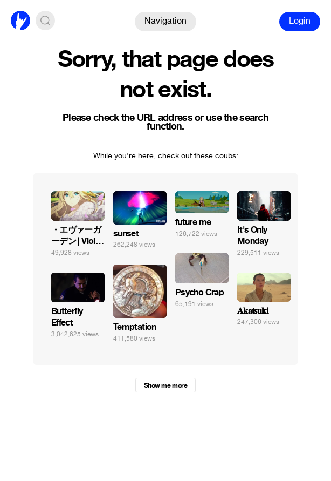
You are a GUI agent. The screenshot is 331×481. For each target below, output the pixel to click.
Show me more (165, 385)
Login (300, 20)
